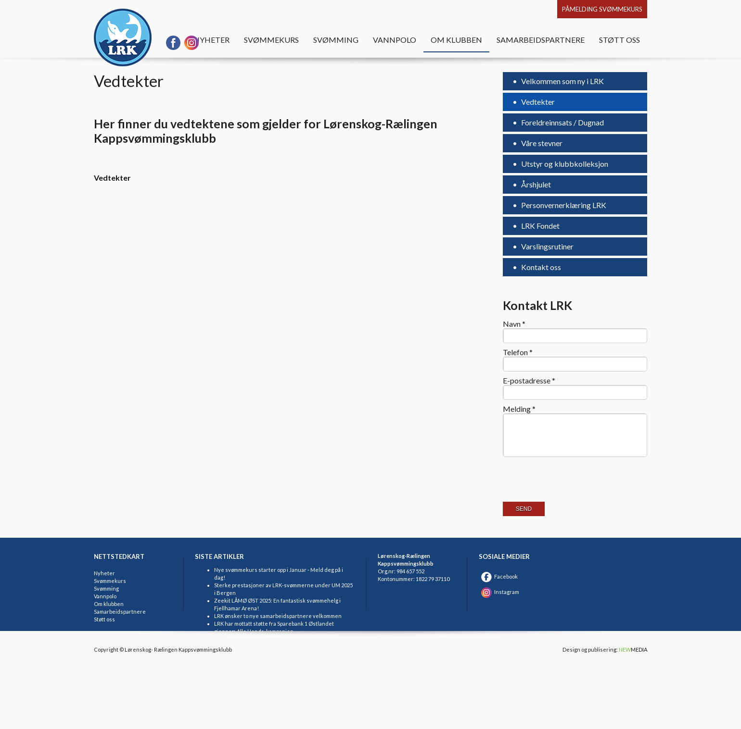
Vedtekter (537, 101)
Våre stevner (541, 143)
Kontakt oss (540, 267)
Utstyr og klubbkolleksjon (564, 163)
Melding (519, 409)
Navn (514, 324)
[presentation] (576, 488)
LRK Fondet (540, 225)
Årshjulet (535, 184)
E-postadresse (529, 380)
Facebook (498, 576)
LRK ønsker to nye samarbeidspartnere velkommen (278, 616)
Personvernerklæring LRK (563, 205)
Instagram (499, 592)
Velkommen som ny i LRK (562, 81)
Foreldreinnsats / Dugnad (562, 122)
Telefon (518, 352)
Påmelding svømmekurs (602, 9)
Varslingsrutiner (547, 246)
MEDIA (633, 649)
